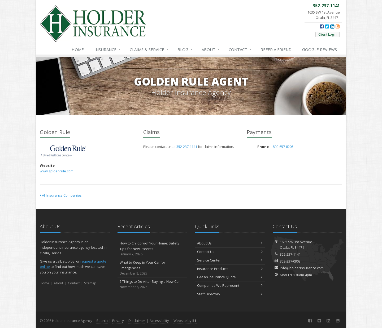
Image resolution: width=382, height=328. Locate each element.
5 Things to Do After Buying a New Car (152, 284)
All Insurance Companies (61, 195)
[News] (338, 26)
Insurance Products (230, 268)
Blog (185, 49)
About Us (230, 243)
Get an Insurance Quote (230, 277)
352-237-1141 (186, 146)
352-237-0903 (290, 261)
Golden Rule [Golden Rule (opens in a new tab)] (63, 151)
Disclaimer (136, 320)
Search (102, 320)
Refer (276, 49)
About (211, 49)
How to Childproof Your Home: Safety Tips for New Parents (152, 249)
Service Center (230, 260)
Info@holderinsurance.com (302, 267)
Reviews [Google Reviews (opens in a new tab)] (319, 49)
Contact (240, 49)
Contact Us (230, 251)
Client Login (327, 34)
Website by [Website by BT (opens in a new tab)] (185, 320)
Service (149, 49)
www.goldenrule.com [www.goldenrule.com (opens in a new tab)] (56, 171)
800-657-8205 (283, 146)
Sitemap (90, 283)
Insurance (107, 49)
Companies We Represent (230, 285)
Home (78, 49)
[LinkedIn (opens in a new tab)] (332, 26)
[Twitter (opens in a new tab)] (327, 26)
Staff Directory (230, 294)
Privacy (118, 320)
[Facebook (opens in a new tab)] (322, 26)
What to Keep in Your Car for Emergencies (152, 268)
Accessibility (159, 320)
